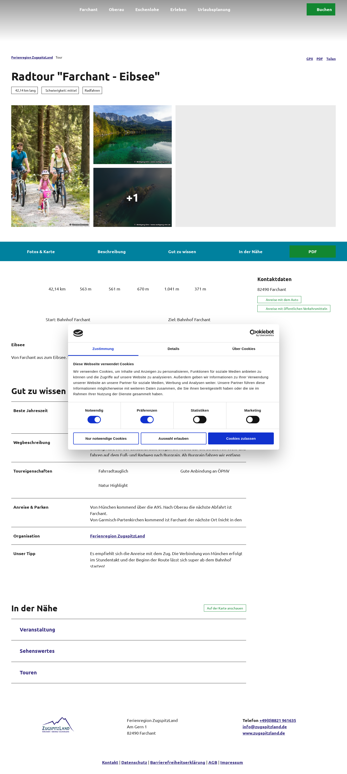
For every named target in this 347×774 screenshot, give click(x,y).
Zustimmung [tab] (103, 349)
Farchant (89, 8)
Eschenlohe (147, 8)
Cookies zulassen (241, 438)
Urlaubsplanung (214, 8)
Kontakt (110, 767)
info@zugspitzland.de (265, 731)
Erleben (178, 8)
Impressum (231, 767)
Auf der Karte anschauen (225, 613)
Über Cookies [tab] (244, 349)
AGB (212, 767)
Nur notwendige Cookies (106, 438)
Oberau (116, 8)
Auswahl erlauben (173, 438)
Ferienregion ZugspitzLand (32, 57)
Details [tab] (173, 349)
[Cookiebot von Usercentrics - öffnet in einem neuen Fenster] (253, 333)
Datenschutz (134, 767)
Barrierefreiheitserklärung (177, 767)
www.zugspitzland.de (264, 737)
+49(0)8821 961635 (277, 725)
